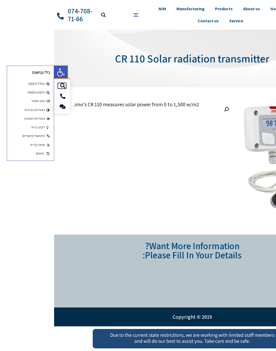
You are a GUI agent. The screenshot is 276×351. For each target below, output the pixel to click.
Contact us (154, 21)
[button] (7, 72)
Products (170, 9)
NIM (108, 9)
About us (197, 9)
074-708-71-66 (26, 15)
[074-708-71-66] (6, 16)
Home (222, 9)
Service (182, 21)
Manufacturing (136, 9)
